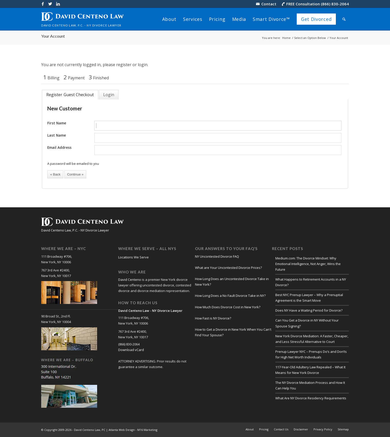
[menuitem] (266, 4)
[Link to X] (50, 4)
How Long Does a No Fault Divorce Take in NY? (230, 295)
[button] (55, 174)
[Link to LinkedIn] (58, 4)
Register (54, 94)
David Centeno (129, 279)
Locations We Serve (133, 257)
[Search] (344, 19)
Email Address (59, 147)
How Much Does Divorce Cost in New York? (227, 307)
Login (108, 94)
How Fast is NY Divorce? (213, 318)
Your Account (53, 36)
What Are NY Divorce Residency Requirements (310, 398)
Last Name (56, 135)
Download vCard (131, 349)
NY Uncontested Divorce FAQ (217, 256)
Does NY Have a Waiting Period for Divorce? (308, 310)
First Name (56, 123)
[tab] (70, 94)
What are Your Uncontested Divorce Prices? (228, 267)
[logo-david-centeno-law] (82, 19)
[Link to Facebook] (42, 4)
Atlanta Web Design (122, 430)
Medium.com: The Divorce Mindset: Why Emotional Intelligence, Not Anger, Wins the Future (308, 264)
